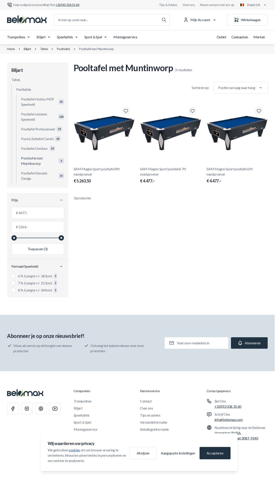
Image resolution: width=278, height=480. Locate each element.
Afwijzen (143, 453)
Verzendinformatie (153, 422)
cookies (74, 450)
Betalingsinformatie (154, 429)
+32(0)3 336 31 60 (228, 406)
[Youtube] (55, 408)
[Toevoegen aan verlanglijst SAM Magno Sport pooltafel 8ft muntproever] (126, 111)
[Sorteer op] (241, 87)
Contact (146, 401)
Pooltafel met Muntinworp (96, 49)
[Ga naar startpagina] (27, 20)
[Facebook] (12, 408)
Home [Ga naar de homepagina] (11, 49)
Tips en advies (150, 415)
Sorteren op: (200, 87)
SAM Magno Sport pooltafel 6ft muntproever (237, 175)
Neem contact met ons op (217, 5)
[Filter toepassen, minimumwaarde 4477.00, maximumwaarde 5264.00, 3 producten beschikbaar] (37, 249)
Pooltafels (63, 49)
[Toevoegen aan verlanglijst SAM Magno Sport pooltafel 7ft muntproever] (192, 111)
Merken (259, 37)
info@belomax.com (228, 419)
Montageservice (125, 37)
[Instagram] (27, 408)
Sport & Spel (96, 37)
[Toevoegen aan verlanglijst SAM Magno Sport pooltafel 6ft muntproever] (258, 111)
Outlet (221, 37)
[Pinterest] (41, 408)
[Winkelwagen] (247, 20)
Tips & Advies (168, 5)
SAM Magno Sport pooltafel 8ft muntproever (104, 175)
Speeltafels (68, 37)
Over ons (189, 5)
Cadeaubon (239, 37)
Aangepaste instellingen (178, 453)
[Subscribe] (249, 343)
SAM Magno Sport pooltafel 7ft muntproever (170, 175)
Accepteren (215, 453)
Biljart (44, 37)
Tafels (44, 49)
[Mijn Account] (200, 20)
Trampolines (19, 37)
